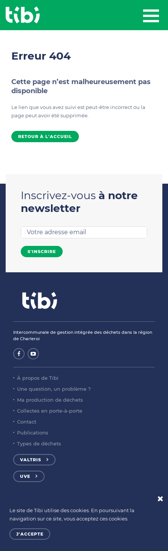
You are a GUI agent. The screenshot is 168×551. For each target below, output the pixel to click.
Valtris (30, 459)
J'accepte (29, 534)
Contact (26, 422)
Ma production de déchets (50, 400)
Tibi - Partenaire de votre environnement (23, 15)
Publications (32, 433)
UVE (25, 476)
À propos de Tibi (38, 378)
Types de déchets (39, 443)
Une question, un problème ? (54, 389)
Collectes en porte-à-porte (49, 411)
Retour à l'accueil (45, 136)
